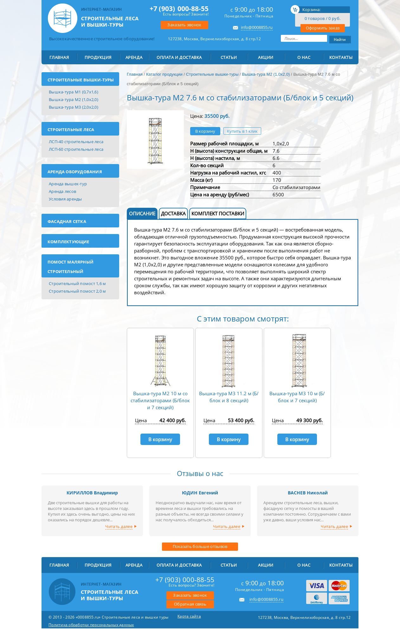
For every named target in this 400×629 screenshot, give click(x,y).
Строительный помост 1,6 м (77, 283)
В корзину (205, 131)
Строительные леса (71, 129)
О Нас (304, 57)
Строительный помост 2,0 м (77, 291)
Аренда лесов (62, 191)
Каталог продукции (164, 74)
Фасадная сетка (67, 221)
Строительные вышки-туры (81, 80)
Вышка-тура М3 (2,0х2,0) (73, 107)
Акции (266, 57)
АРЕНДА (134, 57)
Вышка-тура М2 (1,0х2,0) (73, 99)
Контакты (341, 57)
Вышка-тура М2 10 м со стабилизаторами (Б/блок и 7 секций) (160, 400)
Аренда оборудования (75, 172)
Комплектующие (68, 242)
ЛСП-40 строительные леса (76, 141)
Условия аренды (65, 199)
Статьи (229, 57)
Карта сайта (189, 616)
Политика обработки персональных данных (91, 624)
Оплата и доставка (179, 57)
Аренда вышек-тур (68, 184)
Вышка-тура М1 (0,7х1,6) (73, 92)
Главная (59, 57)
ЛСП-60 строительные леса (76, 149)
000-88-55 (179, 8)
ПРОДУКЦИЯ (98, 57)
